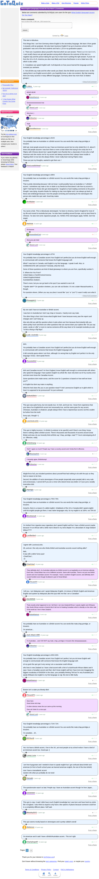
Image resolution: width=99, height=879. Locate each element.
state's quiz (69, 861)
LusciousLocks (33, 421)
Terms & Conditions (32, 870)
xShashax (33, 118)
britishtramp (31, 443)
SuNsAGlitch (32, 396)
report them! (10, 164)
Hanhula (30, 224)
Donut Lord (34, 107)
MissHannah (31, 516)
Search (49, 874)
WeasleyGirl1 (34, 454)
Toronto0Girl (31, 361)
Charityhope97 (32, 842)
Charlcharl (31, 564)
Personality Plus (8, 85)
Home (43, 874)
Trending (55, 874)
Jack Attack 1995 (33, 635)
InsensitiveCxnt (35, 234)
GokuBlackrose (35, 128)
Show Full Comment (90, 82)
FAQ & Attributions (67, 870)
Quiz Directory (66, 3)
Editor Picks (85, 3)
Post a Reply (92, 132)
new (66, 36)
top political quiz (11, 134)
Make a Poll (55, 3)
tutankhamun (34, 97)
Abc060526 (31, 599)
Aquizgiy (30, 490)
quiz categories (51, 861)
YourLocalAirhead (34, 165)
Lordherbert (31, 535)
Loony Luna (31, 755)
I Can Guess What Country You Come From (9, 101)
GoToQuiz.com (49, 857)
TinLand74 (33, 582)
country (87, 861)
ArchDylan (31, 202)
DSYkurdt (30, 738)
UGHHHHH (31, 793)
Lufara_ (30, 86)
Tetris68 (30, 778)
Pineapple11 (31, 300)
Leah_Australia (32, 335)
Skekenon (30, 827)
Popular (76, 3)
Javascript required (46, 25)
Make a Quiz (45, 3)
